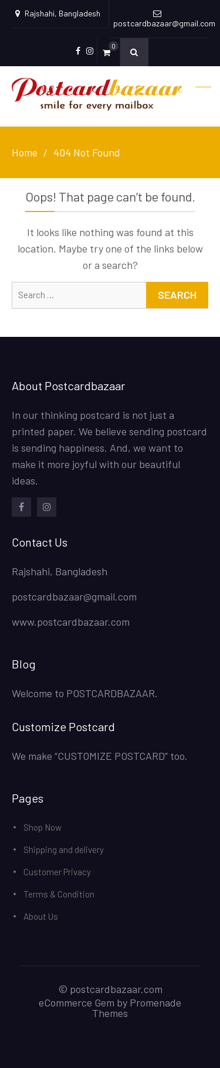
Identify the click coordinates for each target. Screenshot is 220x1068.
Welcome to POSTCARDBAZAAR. (85, 693)
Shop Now (42, 827)
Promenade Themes (136, 1007)
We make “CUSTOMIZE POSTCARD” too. (100, 755)
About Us (40, 916)
